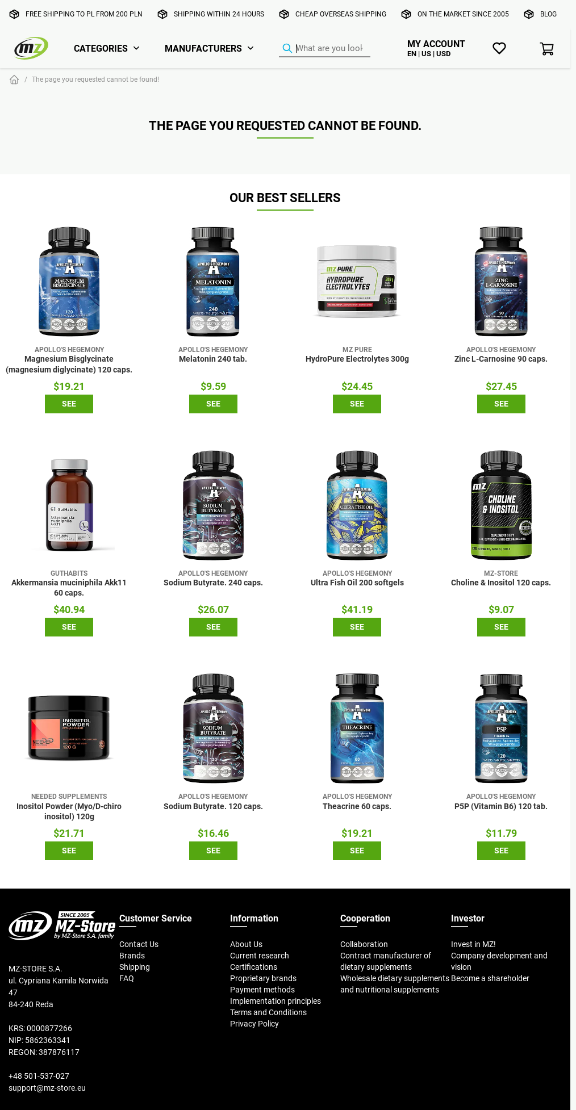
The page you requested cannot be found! (95, 79)
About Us (246, 944)
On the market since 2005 (463, 14)
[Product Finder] (324, 48)
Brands (132, 956)
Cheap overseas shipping (340, 14)
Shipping (134, 967)
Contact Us (138, 944)
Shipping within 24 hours (219, 14)
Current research (259, 956)
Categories (101, 48)
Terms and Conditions (268, 1012)
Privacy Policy (254, 1024)
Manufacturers (203, 48)
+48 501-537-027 (39, 1076)
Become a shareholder (490, 978)
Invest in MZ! (473, 944)
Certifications (253, 967)
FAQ (126, 978)
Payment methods (262, 990)
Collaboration (364, 944)
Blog (548, 14)
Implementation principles (275, 1001)
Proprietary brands (263, 978)
